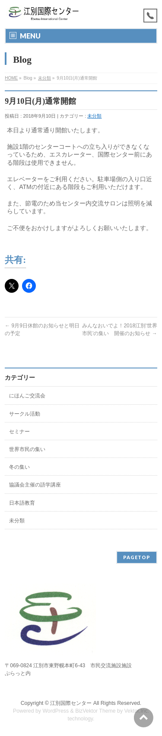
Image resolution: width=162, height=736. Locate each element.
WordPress (55, 711)
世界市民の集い (27, 449)
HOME (11, 78)
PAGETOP (136, 557)
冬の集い (19, 467)
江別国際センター (71, 703)
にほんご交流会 (27, 396)
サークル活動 (24, 414)
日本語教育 (22, 503)
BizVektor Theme (95, 711)
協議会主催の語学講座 (35, 485)
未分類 (44, 78)
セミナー (19, 432)
